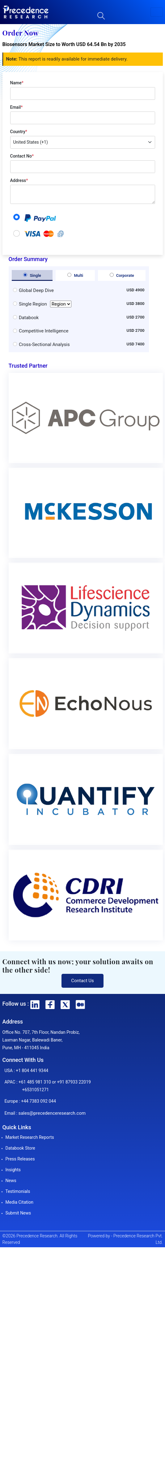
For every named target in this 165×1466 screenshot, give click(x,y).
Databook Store (20, 1148)
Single (32, 275)
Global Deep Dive (36, 290)
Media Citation (19, 1202)
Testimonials (18, 1191)
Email (16, 107)
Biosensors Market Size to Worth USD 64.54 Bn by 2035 (64, 44)
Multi (75, 275)
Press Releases (20, 1158)
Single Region (45, 304)
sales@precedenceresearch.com (52, 1113)
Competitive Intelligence (43, 331)
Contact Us (82, 980)
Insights (13, 1169)
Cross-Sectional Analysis (44, 344)
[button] (156, 12)
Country (18, 131)
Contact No (22, 156)
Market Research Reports (30, 1137)
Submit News (18, 1212)
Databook (29, 317)
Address (19, 180)
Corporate (122, 275)
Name (16, 82)
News (11, 1180)
